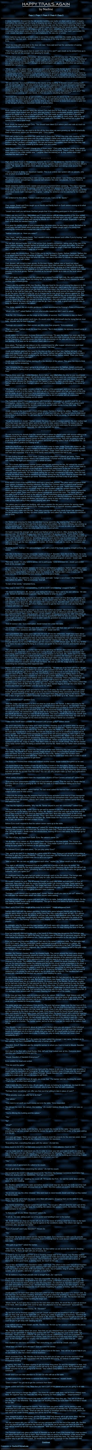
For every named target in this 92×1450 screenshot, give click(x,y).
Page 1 (31, 15)
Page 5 (60, 15)
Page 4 (53, 15)
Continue (46, 1442)
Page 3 (46, 15)
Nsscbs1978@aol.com (20, 1446)
